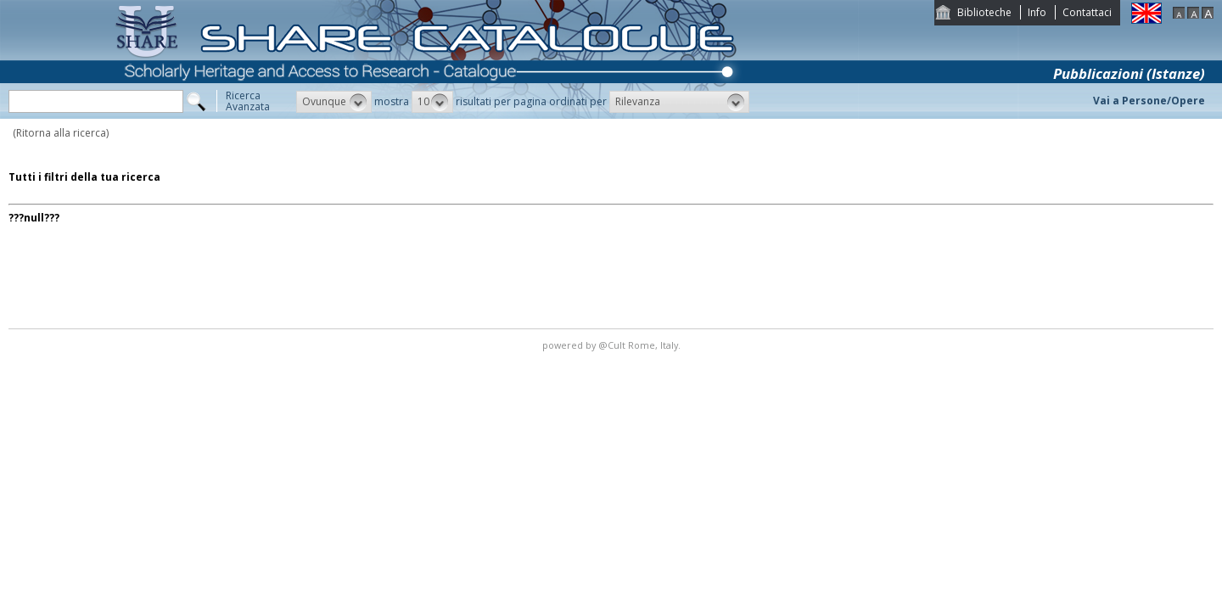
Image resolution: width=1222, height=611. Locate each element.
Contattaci (1087, 12)
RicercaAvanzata (248, 101)
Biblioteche (984, 12)
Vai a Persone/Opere (1149, 100)
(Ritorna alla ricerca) (61, 133)
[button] (334, 102)
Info (1037, 12)
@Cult (613, 345)
